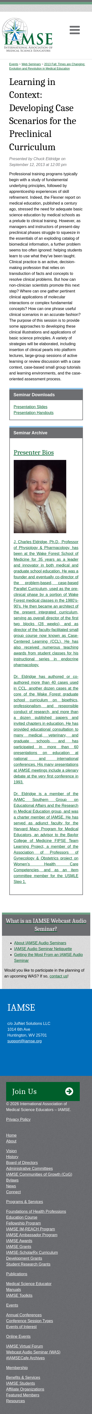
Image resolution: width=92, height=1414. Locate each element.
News (11, 1186)
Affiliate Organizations (25, 1389)
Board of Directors (22, 1163)
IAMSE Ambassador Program (31, 1235)
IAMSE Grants (18, 1247)
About (11, 1141)
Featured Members (22, 1395)
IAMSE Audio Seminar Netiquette (43, 949)
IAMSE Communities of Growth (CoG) (39, 1174)
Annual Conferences (24, 1315)
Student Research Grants (28, 1264)
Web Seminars (31, 64)
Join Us (43, 1091)
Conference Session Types (29, 1321)
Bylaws (12, 1180)
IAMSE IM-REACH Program (30, 1229)
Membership (17, 1368)
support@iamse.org (24, 1041)
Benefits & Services (23, 1377)
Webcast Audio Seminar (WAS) (33, 1352)
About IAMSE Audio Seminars (40, 943)
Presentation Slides (31, 407)
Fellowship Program (23, 1223)
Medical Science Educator (29, 1284)
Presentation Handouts (34, 413)
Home (11, 1135)
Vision (11, 1151)
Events (13, 64)
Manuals (13, 1290)
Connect (13, 1192)
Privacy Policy (18, 1119)
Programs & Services (24, 1202)
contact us (58, 976)
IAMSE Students (20, 1383)
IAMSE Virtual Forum (24, 1346)
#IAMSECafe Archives (25, 1358)
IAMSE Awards (19, 1241)
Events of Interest (21, 1327)
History (12, 1157)
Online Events (18, 1336)
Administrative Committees (29, 1168)
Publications (16, 1274)
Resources (15, 1401)
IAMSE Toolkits (19, 1295)
